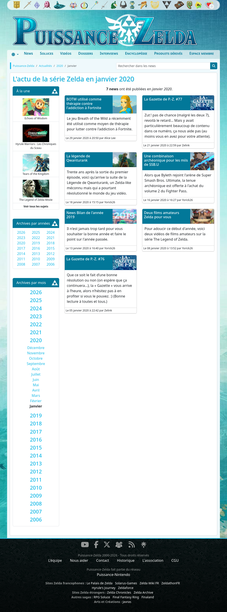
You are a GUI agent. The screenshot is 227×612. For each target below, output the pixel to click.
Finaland (147, 597)
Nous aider (79, 560)
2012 (51, 253)
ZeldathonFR (170, 583)
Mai (36, 384)
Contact (102, 560)
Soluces (46, 53)
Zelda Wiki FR (149, 583)
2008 (21, 264)
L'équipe (55, 560)
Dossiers (85, 53)
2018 (51, 243)
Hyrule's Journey (103, 588)
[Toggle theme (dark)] (15, 54)
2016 (36, 248)
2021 (51, 237)
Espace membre (201, 53)
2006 (51, 264)
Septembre (36, 363)
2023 (21, 237)
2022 (36, 237)
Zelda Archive (143, 592)
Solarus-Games (126, 583)
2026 (21, 232)
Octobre (36, 358)
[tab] (35, 292)
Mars (36, 395)
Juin (36, 379)
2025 (36, 232)
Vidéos (65, 53)
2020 (21, 243)
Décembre (36, 347)
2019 (36, 243)
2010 (36, 259)
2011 (21, 259)
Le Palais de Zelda (100, 583)
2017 (21, 248)
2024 (51, 232)
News (28, 53)
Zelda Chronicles (119, 592)
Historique (126, 560)
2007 (36, 264)
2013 (36, 253)
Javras (127, 602)
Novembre (36, 353)
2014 (21, 253)
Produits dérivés (168, 53)
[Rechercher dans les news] (163, 65)
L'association (153, 560)
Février (36, 400)
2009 (51, 259)
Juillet (35, 374)
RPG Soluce (102, 597)
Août (36, 369)
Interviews (109, 53)
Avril (35, 390)
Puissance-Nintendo (113, 574)
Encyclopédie (136, 53)
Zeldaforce (125, 588)
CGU (175, 560)
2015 (51, 248)
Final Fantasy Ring (126, 597)
